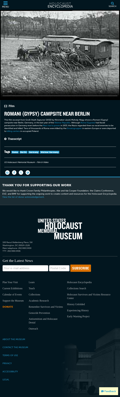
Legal (6, 379)
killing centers (13, 131)
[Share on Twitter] (21, 172)
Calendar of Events (12, 294)
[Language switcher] (28, 172)
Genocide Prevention (39, 313)
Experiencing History (78, 310)
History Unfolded (76, 304)
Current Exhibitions (13, 288)
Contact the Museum (15, 347)
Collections (34, 294)
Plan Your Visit (10, 282)
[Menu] (5, 5)
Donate (8, 306)
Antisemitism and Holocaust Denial (43, 321)
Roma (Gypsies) (88, 122)
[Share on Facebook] (14, 172)
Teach (32, 288)
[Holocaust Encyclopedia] (60, 5)
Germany (33, 152)
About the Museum (14, 339)
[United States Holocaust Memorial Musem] (60, 229)
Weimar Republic (62, 122)
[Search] (112, 5)
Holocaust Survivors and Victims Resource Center (88, 296)
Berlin (23, 152)
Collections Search (76, 288)
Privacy (7, 363)
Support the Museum (13, 300)
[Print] (7, 172)
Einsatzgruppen (74, 128)
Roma (15, 152)
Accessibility (10, 371)
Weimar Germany (50, 152)
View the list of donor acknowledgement (23, 197)
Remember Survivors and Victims (46, 306)
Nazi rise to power (51, 125)
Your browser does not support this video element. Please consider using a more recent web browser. (60, 54)
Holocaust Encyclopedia (79, 282)
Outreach (33, 328)
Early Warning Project (78, 316)
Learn (32, 282)
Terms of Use (10, 355)
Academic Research (39, 300)
